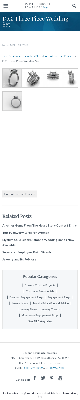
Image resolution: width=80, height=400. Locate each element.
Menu (5, 6)
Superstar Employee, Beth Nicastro (27, 252)
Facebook (34, 378)
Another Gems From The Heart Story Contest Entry (39, 225)
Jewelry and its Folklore (19, 259)
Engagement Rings (59, 297)
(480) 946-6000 (55, 368)
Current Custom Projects (58, 56)
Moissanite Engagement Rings (40, 315)
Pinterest (52, 378)
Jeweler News (20, 303)
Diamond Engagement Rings (27, 297)
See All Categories (40, 321)
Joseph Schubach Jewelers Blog (21, 56)
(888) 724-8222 (33, 368)
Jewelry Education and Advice (51, 303)
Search (74, 6)
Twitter (43, 378)
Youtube (60, 378)
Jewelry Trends (50, 309)
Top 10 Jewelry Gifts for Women (25, 232)
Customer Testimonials (40, 291)
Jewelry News (28, 309)
